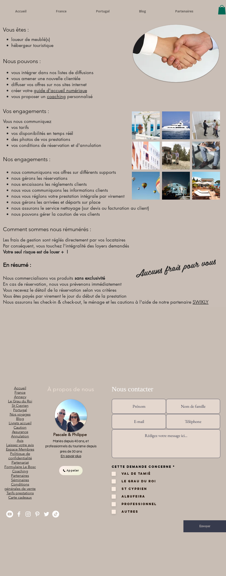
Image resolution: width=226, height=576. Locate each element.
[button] (222, 10)
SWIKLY (201, 302)
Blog (20, 418)
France (20, 392)
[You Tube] (9, 514)
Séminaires (20, 480)
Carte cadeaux (20, 497)
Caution (20, 427)
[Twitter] (46, 514)
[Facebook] (18, 514)
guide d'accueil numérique (60, 90)
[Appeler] (71, 470)
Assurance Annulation (20, 434)
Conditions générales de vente (20, 486)
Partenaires (20, 475)
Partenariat (20, 462)
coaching (56, 96)
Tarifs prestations (20, 493)
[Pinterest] (37, 514)
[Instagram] (28, 514)
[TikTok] (55, 514)
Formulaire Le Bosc (20, 467)
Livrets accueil (20, 423)
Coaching (20, 471)
